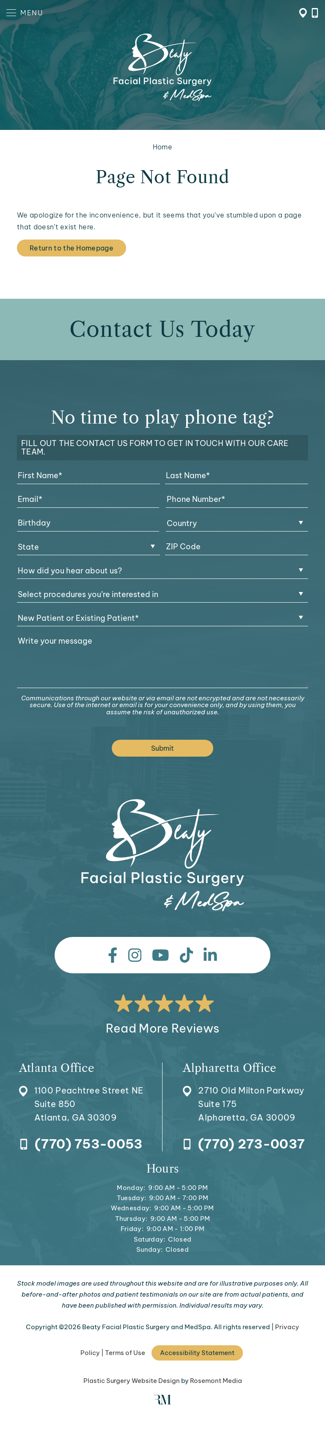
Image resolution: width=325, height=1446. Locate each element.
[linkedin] (210, 955)
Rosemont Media (216, 1381)
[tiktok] (186, 955)
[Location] (81, 1093)
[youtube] (160, 955)
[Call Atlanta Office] (80, 1144)
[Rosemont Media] (162, 1402)
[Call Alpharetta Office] (244, 1144)
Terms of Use (125, 1353)
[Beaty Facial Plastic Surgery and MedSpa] (162, 855)
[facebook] (113, 955)
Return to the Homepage (71, 248)
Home (162, 147)
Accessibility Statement (197, 1353)
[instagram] (135, 955)
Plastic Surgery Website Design (131, 1381)
